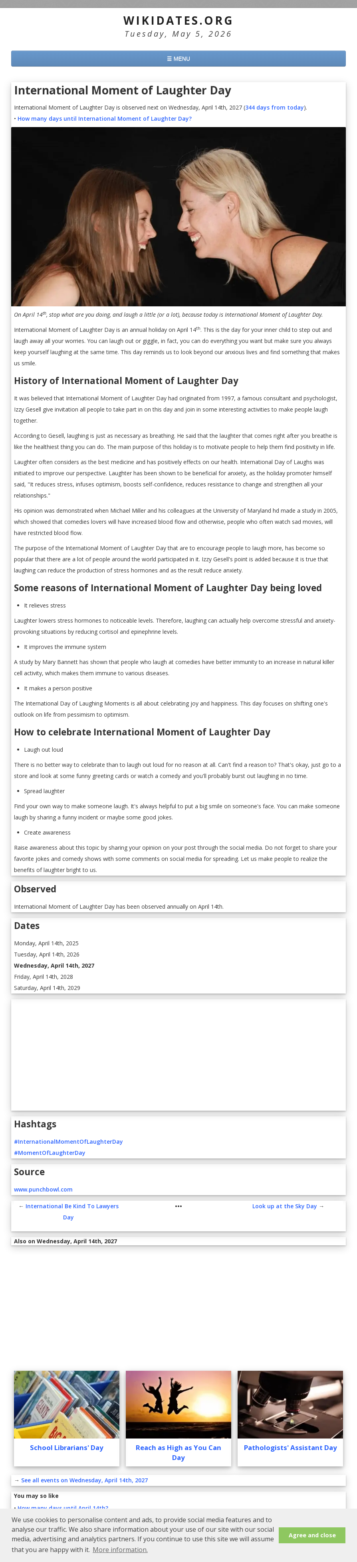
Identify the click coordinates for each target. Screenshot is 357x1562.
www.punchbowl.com (43, 1189)
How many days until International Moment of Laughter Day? (105, 118)
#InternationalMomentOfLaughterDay (68, 1141)
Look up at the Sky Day (284, 1206)
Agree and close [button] (312, 1535)
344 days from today (274, 107)
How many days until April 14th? (63, 1508)
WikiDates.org (178, 20)
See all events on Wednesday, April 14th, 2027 (84, 1480)
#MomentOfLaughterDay (49, 1152)
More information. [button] (120, 1549)
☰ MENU (178, 58)
